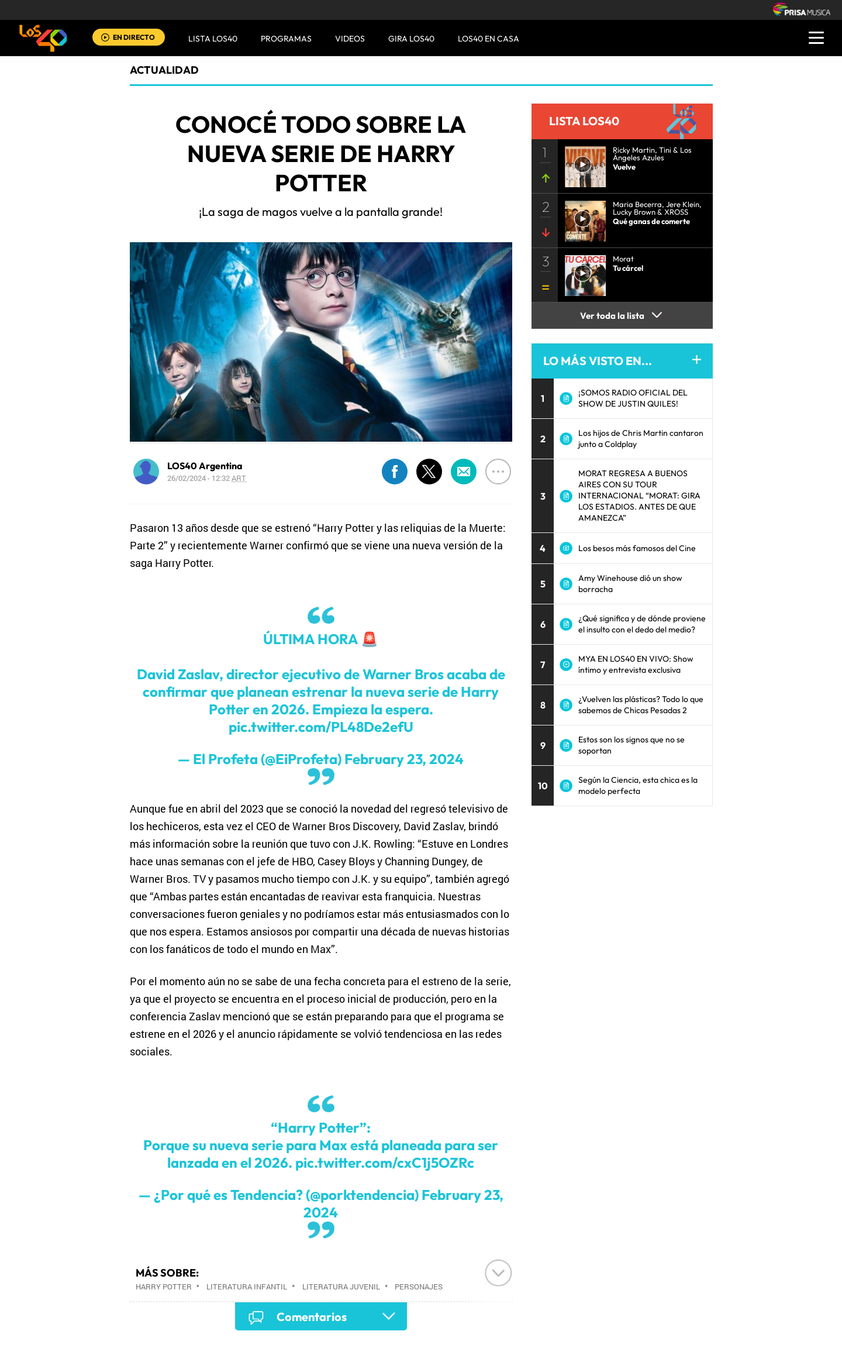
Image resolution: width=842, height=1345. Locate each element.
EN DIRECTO (134, 37)
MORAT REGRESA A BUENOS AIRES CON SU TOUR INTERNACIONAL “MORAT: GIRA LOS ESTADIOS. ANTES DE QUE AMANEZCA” (639, 495)
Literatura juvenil (341, 1286)
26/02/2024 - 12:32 (206, 478)
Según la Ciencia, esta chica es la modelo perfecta (638, 785)
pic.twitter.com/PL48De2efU (321, 726)
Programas (286, 38)
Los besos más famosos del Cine (637, 548)
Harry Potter (164, 1286)
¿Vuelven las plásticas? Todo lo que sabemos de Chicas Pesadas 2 (640, 705)
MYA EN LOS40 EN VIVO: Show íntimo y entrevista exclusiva (635, 664)
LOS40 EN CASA (488, 38)
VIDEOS (350, 38)
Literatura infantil (246, 1286)
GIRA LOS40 (411, 38)
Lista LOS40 (212, 38)
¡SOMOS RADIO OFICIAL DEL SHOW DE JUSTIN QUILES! (633, 398)
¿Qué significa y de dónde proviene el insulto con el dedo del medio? (642, 624)
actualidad (164, 70)
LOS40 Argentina (205, 466)
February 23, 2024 (404, 759)
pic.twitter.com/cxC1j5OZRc (384, 1162)
